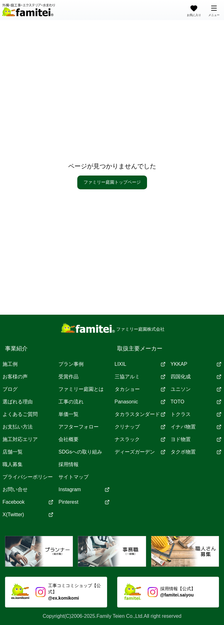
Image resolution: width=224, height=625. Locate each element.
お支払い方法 (18, 426)
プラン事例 (71, 364)
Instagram (83, 489)
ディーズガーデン (140, 451)
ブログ (10, 389)
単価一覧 (68, 414)
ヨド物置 (196, 439)
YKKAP (196, 364)
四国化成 (196, 376)
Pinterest (83, 502)
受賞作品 (68, 376)
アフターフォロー (78, 426)
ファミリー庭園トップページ (112, 182)
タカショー (140, 389)
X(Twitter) (28, 514)
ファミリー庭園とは (81, 389)
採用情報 (68, 464)
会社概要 (68, 439)
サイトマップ (73, 477)
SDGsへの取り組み (80, 451)
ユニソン (196, 389)
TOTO (196, 401)
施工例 (10, 364)
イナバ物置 (196, 426)
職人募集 (13, 464)
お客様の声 (15, 376)
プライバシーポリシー (28, 477)
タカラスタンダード (140, 414)
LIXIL (140, 364)
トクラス (196, 414)
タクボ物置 (196, 451)
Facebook (28, 502)
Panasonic (140, 401)
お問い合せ (15, 489)
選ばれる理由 (18, 401)
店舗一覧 (13, 451)
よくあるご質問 (20, 414)
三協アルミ (140, 376)
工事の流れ (71, 401)
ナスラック (140, 439)
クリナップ (140, 426)
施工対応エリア (20, 439)
